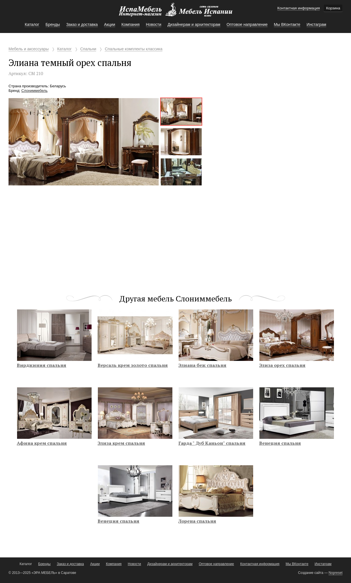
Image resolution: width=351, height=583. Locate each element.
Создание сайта (310, 573)
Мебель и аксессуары (29, 49)
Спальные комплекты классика (133, 49)
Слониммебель (34, 90)
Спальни (88, 49)
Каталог (64, 49)
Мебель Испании (175, 12)
